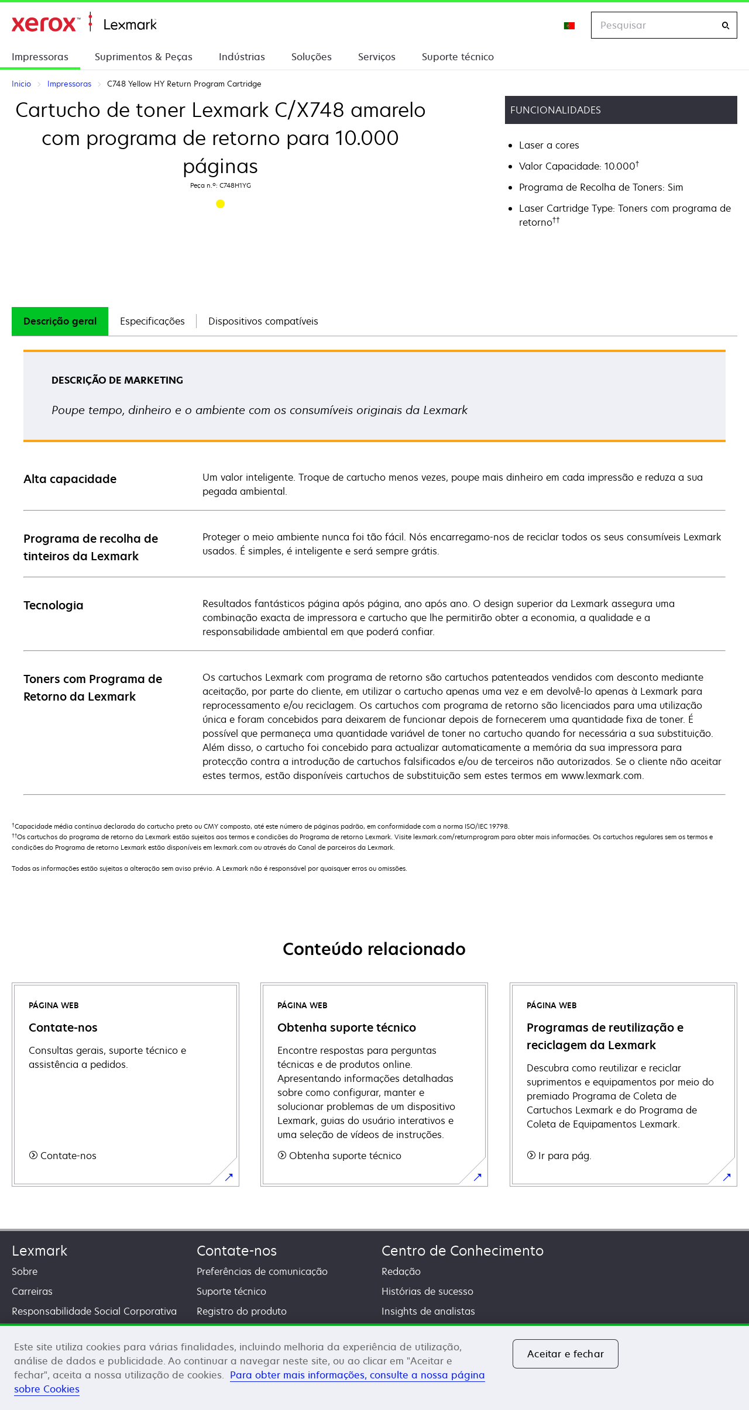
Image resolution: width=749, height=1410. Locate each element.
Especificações (152, 321)
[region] (374, 1366)
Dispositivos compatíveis (263, 321)
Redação (401, 1271)
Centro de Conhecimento (463, 1251)
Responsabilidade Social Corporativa (94, 1311)
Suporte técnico (458, 56)
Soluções (311, 56)
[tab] (60, 321)
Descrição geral (60, 321)
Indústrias (242, 56)
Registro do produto (242, 1311)
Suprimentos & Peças (144, 56)
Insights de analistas (428, 1311)
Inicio (84, 22)
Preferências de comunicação (262, 1271)
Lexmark (39, 1251)
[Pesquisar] (725, 25)
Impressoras (40, 56)
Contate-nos (237, 1251)
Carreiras (32, 1291)
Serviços (377, 56)
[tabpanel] (374, 571)
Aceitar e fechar (565, 1353)
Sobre (24, 1271)
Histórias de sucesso (427, 1291)
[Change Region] (570, 25)
